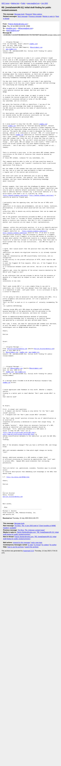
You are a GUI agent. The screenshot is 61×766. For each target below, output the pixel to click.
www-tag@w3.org (33, 3)
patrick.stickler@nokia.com (13, 497)
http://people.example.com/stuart (16, 195)
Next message (23, 16)
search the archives (32, 547)
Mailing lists (15, 3)
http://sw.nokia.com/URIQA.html (18, 477)
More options (37, 14)
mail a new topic (36, 542)
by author (53, 545)
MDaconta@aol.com (25, 28)
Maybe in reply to (49, 16)
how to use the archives (15, 547)
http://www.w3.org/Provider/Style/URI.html (19, 432)
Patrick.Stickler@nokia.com (17, 24)
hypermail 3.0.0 (28, 551)
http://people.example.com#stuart (35, 231)
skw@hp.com (11, 28)
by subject (45, 545)
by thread (37, 545)
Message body (19, 14)
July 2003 (44, 3)
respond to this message (21, 542)
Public (23, 3)
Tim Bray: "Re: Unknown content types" (31, 530)
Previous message (35, 16)
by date (30, 545)
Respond (29, 14)
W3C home (5, 3)
